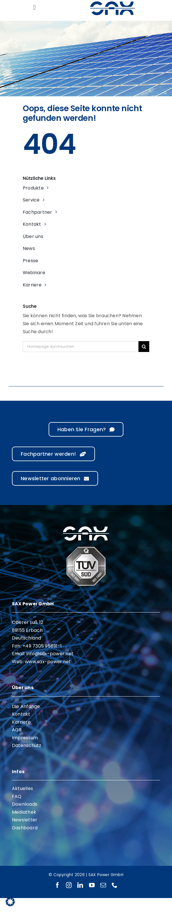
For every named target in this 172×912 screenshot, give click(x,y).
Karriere (21, 722)
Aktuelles (22, 788)
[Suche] (143, 346)
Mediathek (24, 812)
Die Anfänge (26, 706)
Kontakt (21, 714)
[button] (10, 901)
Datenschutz (27, 745)
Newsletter (24, 820)
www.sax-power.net (48, 661)
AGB (17, 729)
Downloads (24, 804)
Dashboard (25, 828)
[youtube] (92, 885)
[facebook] (57, 885)
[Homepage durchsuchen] (80, 346)
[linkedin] (80, 885)
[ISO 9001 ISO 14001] (86, 548)
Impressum (25, 737)
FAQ (17, 796)
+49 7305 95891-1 (42, 646)
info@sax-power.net (49, 653)
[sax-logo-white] (86, 527)
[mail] (103, 885)
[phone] (114, 885)
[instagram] (69, 885)
